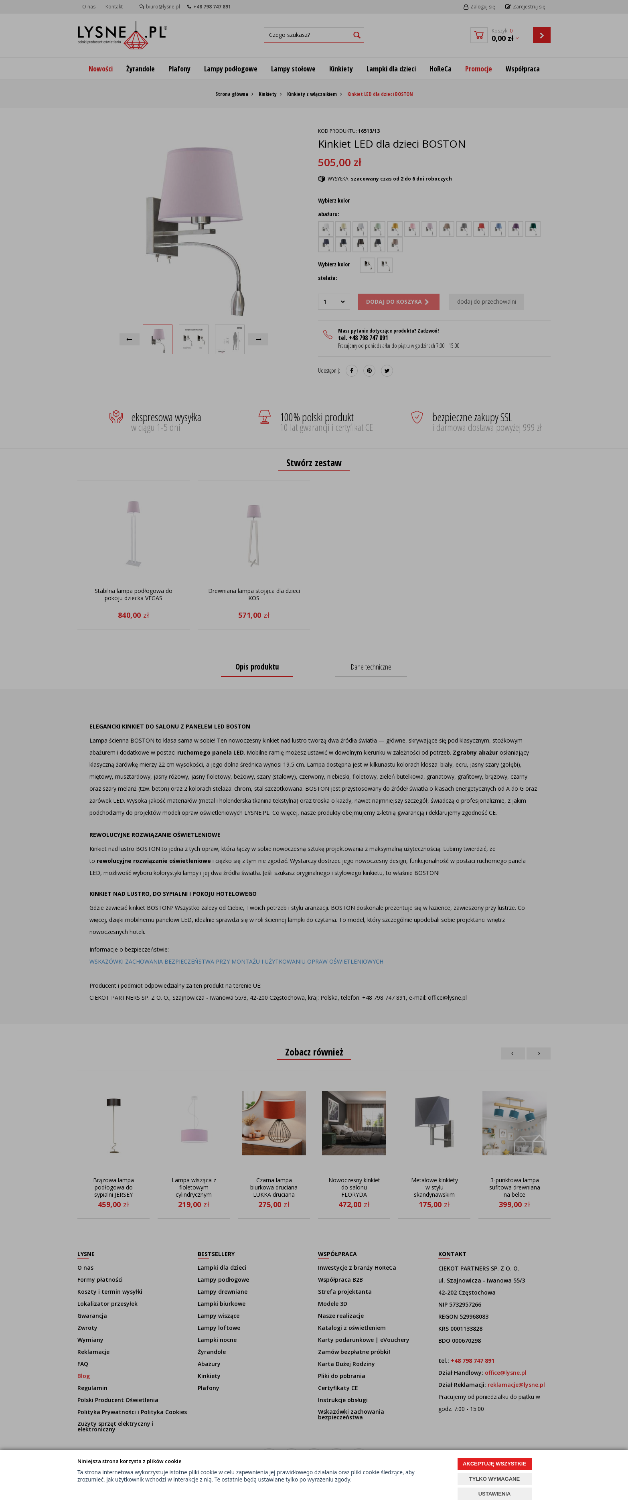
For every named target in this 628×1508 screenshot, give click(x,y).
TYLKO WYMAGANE (494, 1479)
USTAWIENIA (494, 1494)
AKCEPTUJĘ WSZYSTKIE (494, 1464)
